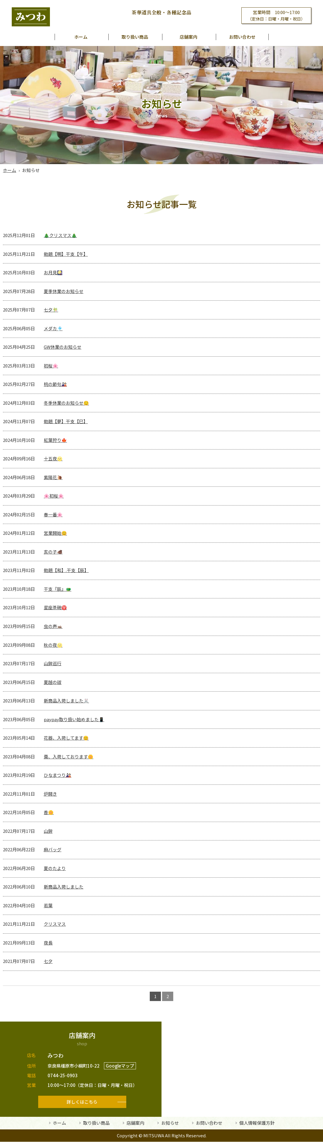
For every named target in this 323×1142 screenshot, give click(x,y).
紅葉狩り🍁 (55, 440)
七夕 (48, 961)
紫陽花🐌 (53, 477)
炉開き (50, 794)
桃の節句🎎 (55, 384)
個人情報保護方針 (257, 1123)
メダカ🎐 (53, 328)
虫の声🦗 (53, 626)
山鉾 (48, 831)
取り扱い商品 (135, 37)
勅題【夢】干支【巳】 (66, 421)
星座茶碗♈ (55, 607)
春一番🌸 (53, 514)
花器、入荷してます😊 (66, 738)
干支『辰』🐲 (57, 589)
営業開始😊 (55, 533)
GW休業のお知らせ (62, 347)
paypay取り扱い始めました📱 (74, 719)
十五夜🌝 (53, 458)
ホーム (81, 37)
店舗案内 (188, 37)
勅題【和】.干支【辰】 (66, 570)
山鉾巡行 (52, 663)
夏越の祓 (52, 682)
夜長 (48, 943)
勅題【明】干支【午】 (66, 254)
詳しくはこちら (82, 1102)
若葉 (48, 905)
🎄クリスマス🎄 (60, 235)
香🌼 (49, 812)
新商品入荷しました (63, 887)
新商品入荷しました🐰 (66, 700)
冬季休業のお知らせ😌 (66, 403)
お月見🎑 (53, 272)
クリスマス (55, 924)
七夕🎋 (51, 310)
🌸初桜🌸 (54, 496)
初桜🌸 (51, 365)
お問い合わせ (242, 37)
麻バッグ (52, 849)
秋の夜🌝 (53, 645)
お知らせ (170, 1123)
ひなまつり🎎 (57, 775)
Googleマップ (120, 1066)
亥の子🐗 (53, 552)
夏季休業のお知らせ (63, 291)
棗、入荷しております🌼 (68, 756)
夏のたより (55, 868)
